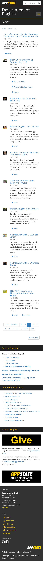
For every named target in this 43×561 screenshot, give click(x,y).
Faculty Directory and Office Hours (18, 393)
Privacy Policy (9, 530)
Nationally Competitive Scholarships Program (22, 411)
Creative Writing (12, 357)
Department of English (16, 12)
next (26, 328)
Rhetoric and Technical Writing (18, 366)
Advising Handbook (12, 396)
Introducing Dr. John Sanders (24, 208)
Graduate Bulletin (11, 417)
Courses (26, 315)
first (6, 324)
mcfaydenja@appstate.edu (14, 462)
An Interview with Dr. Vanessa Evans (24, 263)
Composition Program (13, 402)
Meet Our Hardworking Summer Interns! (21, 60)
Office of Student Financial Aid (16, 408)
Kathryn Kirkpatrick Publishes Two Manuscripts (25, 153)
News (10, 29)
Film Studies (10, 360)
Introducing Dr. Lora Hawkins (24, 126)
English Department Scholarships (18, 405)
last (32, 328)
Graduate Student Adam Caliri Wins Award (22, 181)
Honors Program (11, 399)
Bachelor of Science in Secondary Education (20, 370)
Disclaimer (8, 521)
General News (18, 81)
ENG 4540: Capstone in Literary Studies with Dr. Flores (22, 293)
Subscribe (33, 338)
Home (4, 29)
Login (6, 533)
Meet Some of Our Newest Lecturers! (23, 99)
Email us (5, 507)
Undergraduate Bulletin (14, 414)
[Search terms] (30, 3)
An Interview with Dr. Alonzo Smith (24, 235)
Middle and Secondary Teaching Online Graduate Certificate (18, 378)
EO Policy (8, 524)
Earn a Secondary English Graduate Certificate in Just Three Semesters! (20, 35)
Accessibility (9, 527)
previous (14, 324)
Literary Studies (12, 363)
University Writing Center (15, 420)
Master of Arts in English (12, 374)
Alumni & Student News (22, 87)
